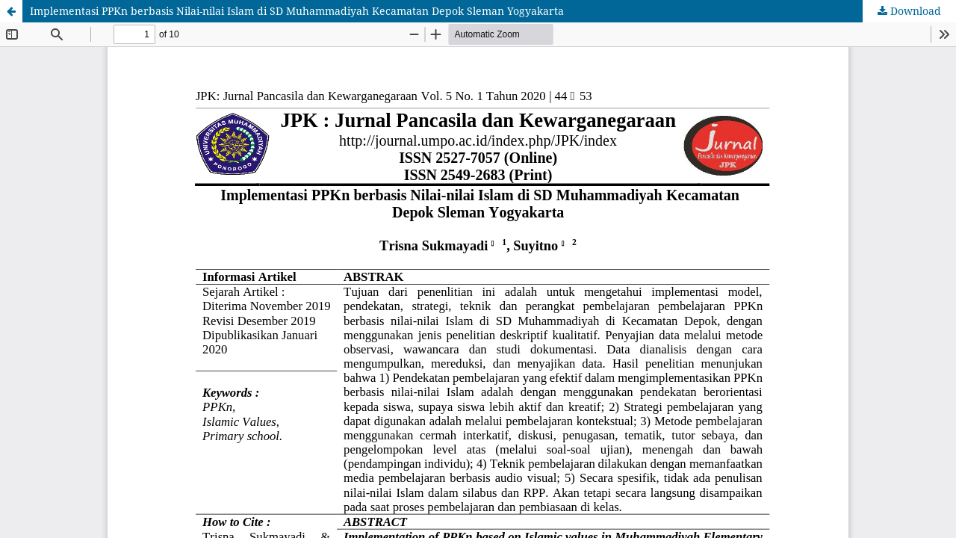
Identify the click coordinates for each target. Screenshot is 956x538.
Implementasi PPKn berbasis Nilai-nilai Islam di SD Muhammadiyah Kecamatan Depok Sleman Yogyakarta (297, 11)
